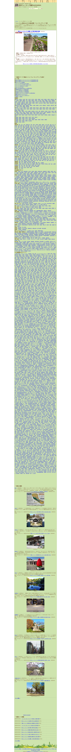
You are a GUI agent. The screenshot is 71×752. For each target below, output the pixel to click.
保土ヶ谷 (34, 156)
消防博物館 (19, 233)
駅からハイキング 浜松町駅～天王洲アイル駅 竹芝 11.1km (41, 638)
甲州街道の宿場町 (25, 453)
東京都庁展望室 (32, 182)
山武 (43, 430)
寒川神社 (49, 179)
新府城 (21, 209)
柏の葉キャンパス (43, 155)
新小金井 (16, 358)
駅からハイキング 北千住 (47, 385)
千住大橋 (22, 284)
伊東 (22, 161)
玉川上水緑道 (20, 269)
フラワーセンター (52, 456)
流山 (37, 283)
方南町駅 (37, 465)
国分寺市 (23, 101)
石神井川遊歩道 (19, 217)
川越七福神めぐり (33, 406)
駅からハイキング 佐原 (48, 307)
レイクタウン (47, 423)
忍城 (34, 208)
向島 (42, 309)
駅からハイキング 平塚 (39, 427)
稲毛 (46, 271)
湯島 (50, 137)
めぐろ (45, 367)
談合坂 (34, 243)
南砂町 (32, 129)
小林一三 (39, 237)
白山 (48, 327)
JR (27, 427)
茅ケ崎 (33, 372)
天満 (52, 348)
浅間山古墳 (34, 228)
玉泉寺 (45, 173)
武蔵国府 (34, 389)
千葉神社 (21, 176)
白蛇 (32, 367)
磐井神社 (49, 176)
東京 (19, 124)
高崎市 (20, 117)
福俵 (51, 154)
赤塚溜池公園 (45, 447)
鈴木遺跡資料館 (24, 233)
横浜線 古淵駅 (29, 321)
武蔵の (25, 372)
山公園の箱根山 (52, 377)
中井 (31, 473)
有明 (34, 315)
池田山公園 (31, 185)
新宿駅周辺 (25, 360)
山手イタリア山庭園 (51, 186)
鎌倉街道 (33, 292)
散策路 (37, 396)
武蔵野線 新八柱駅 (26, 467)
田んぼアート (18, 359)
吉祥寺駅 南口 (39, 429)
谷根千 (24, 430)
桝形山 (33, 205)
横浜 (31, 156)
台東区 (29, 100)
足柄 (36, 322)
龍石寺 (49, 322)
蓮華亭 (28, 242)
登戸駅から (37, 437)
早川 (45, 160)
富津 (41, 406)
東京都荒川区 (46, 323)
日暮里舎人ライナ (47, 465)
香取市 (17, 112)
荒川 (33, 334)
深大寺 (25, 257)
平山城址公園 (46, 142)
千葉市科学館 (52, 235)
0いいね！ (41, 490)
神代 (40, 298)
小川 (44, 341)
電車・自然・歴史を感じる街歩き (33, 263)
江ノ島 (55, 328)
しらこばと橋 (28, 465)
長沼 (42, 142)
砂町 (26, 379)
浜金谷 (42, 421)
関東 (55, 466)
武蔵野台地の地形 (31, 437)
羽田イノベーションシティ (31, 249)
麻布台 (32, 386)
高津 (26, 425)
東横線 (40, 308)
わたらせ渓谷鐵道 (36, 320)
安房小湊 (37, 155)
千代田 (16, 472)
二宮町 (17, 106)
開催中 (19, 285)
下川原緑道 (44, 366)
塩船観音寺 (45, 171)
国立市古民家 (31, 235)
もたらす (52, 330)
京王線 (50, 329)
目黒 (34, 127)
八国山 (34, 311)
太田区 (47, 285)
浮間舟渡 (26, 405)
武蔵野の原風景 (30, 327)
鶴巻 (24, 289)
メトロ (54, 386)
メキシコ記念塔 (52, 182)
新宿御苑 (26, 183)
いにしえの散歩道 (49, 427)
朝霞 (31, 258)
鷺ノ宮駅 (48, 404)
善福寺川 (31, 336)
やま (40, 310)
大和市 (32, 444)
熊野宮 (25, 176)
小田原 (40, 160)
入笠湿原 (19, 229)
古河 (27, 295)
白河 (21, 368)
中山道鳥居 (19, 453)
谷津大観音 (35, 173)
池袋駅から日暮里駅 (32, 440)
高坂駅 (25, 346)
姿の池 (20, 204)
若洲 (47, 416)
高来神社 (45, 179)
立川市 (27, 101)
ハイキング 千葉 (33, 307)
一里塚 (40, 221)
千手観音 (24, 173)
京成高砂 (45, 131)
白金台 (37, 265)
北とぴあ (25, 246)
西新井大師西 (41, 131)
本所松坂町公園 (37, 192)
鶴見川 (52, 384)
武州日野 (42, 149)
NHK (55, 254)
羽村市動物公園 (24, 412)
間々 (48, 361)
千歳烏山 (17, 142)
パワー (40, 430)
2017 (29, 360)
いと (22, 399)
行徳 (17, 297)
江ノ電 (18, 459)
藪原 (31, 167)
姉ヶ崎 (21, 154)
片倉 (21, 135)
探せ (19, 284)
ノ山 (45, 353)
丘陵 (34, 348)
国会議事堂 (17, 242)
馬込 (38, 266)
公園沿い (26, 468)
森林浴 (53, 270)
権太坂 (50, 218)
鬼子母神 (34, 329)
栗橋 (21, 147)
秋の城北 (25, 463)
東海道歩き (44, 310)
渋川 (22, 162)
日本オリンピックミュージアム (30, 472)
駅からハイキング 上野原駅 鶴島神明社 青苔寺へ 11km (40, 660)
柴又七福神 (26, 302)
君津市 (31, 112)
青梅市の (53, 411)
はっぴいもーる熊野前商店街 (33, 222)
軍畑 (52, 135)
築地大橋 (49, 291)
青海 (28, 450)
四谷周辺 (42, 384)
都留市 (49, 114)
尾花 (31, 436)
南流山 (41, 146)
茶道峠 (31, 447)
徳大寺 (29, 171)
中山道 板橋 (34, 370)
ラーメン (29, 346)
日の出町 (29, 104)
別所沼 (29, 342)
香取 (43, 332)
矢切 (29, 425)
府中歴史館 (45, 348)
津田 (48, 398)
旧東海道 (22, 218)
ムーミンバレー (32, 242)
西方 (54, 302)
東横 (40, 346)
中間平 (31, 277)
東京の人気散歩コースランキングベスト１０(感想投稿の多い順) (27, 81)
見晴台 (47, 354)
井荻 (18, 140)
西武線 (42, 329)
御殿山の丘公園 (35, 353)
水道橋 (52, 129)
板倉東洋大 (18, 449)
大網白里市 (49, 112)
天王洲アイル (37, 130)
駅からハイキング (31, 298)
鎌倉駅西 (30, 453)
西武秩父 (33, 149)
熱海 (19, 161)
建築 (22, 285)
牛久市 (26, 119)
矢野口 (45, 134)
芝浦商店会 (42, 223)
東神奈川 (34, 321)
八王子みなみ (53, 276)
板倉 (18, 411)
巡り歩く (32, 368)
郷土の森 (19, 263)
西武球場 (21, 257)
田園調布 (18, 266)
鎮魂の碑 (52, 260)
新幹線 (22, 296)
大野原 (20, 288)
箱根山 (22, 297)
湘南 (33, 326)
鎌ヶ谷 (32, 342)
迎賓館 (20, 242)
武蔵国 (46, 393)
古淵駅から (34, 374)
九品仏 (40, 140)
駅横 (48, 466)
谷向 (34, 134)
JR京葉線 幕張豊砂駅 (27, 410)
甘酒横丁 (24, 247)
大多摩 (46, 288)
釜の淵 (28, 278)
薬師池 (37, 295)
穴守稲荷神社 (40, 179)
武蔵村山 (44, 450)
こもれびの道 (19, 364)
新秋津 (54, 136)
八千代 (29, 379)
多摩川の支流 (48, 467)
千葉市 (20, 111)
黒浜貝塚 (37, 243)
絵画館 (35, 448)
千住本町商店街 (48, 405)
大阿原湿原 (24, 229)
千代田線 (49, 360)
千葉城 (25, 208)
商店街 (33, 284)
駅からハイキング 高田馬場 (34, 392)
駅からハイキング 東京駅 (38, 323)
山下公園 (19, 189)
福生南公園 (31, 199)
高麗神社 (48, 177)
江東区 (36, 100)
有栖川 (25, 304)
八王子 (53, 134)
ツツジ (18, 330)
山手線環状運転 (31, 427)
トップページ (17, 1)
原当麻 (32, 160)
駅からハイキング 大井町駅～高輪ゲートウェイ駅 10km (40, 575)
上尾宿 (23, 220)
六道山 (36, 284)
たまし (43, 330)
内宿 (49, 146)
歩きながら (17, 368)
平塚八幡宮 (41, 317)
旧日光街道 (21, 221)
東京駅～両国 (40, 398)
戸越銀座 (52, 222)
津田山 (31, 159)
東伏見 (34, 277)
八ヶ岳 (39, 351)
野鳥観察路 (50, 216)
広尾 (43, 289)
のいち (51, 468)
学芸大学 (37, 127)
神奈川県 (17, 105)
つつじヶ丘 (22, 142)
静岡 (48, 378)
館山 (18, 360)
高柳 (19, 461)
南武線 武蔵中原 (53, 378)
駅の (41, 460)
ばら (41, 332)
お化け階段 (54, 258)
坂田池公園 (44, 416)
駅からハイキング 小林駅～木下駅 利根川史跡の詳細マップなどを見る (35, 63)
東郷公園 (32, 270)
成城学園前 (33, 141)
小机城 (31, 208)
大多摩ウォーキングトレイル (46, 254)
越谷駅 (39, 469)
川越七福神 (22, 431)
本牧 (50, 284)
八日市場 (40, 153)
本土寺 (54, 317)
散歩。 (30, 329)
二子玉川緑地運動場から (49, 365)
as (17, 468)
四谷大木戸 (48, 249)
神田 (34, 124)
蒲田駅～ (40, 447)
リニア (28, 429)
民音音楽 (48, 437)
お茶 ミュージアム (30, 396)
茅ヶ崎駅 (34, 273)
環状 (36, 467)
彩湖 (24, 329)
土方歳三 (41, 352)
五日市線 (46, 329)
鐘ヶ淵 (16, 141)
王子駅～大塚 (25, 460)
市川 (28, 150)
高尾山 (52, 265)
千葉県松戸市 (51, 435)
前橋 (27, 162)
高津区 (43, 292)
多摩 (25, 260)
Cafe (34, 442)
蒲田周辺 (40, 380)
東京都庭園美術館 (40, 472)
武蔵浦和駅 (30, 359)
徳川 (42, 351)
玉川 (27, 447)
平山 (38, 403)
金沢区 (37, 315)
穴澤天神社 (35, 179)
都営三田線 (45, 320)
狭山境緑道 (25, 216)
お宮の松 (33, 246)
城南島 (54, 327)
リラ (22, 402)
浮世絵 (52, 423)
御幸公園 (37, 277)
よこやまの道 (18, 214)
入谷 (33, 291)
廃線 (28, 355)
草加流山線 (32, 373)
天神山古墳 (20, 397)
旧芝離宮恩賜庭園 (42, 196)
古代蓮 (21, 239)
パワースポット (25, 265)
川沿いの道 (34, 461)
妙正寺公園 (41, 199)
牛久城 (37, 208)
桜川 (23, 327)
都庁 (17, 265)
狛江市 (53, 101)
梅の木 (30, 450)
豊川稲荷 (39, 178)
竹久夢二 (41, 442)
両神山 (47, 345)
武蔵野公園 (21, 304)
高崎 (19, 162)
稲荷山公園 (33, 148)
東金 (47, 273)
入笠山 (30, 205)
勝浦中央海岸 (40, 230)
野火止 (44, 264)
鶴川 (28, 378)
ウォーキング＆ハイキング (42, 253)
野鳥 (35, 387)
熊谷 (39, 147)
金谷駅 (44, 467)
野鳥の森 (21, 289)
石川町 (47, 156)
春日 (42, 285)
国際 (23, 290)
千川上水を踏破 (18, 434)
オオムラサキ (37, 384)
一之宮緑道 (25, 217)
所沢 (17, 148)
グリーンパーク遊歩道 (29, 211)
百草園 (36, 142)
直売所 (38, 450)
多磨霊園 (19, 271)
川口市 (28, 107)
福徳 (37, 423)
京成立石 (49, 131)
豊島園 (34, 436)
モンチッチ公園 (43, 197)
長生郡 (31, 113)
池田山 (47, 434)
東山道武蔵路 (44, 361)
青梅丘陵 (39, 322)
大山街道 (37, 221)
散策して (27, 462)
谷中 (44, 285)
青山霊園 (31, 195)
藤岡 (24, 348)
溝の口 (24, 269)
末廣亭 (24, 455)
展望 (19, 406)
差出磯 (53, 224)
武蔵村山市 (54, 422)
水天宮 (55, 265)
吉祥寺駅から (21, 347)
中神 (23, 135)
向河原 (31, 134)
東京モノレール (24, 276)
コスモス (30, 265)
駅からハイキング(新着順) (20, 82)
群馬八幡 (33, 162)
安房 (45, 304)
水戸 (21, 273)
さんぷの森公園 (40, 195)
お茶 (21, 326)
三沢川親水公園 (50, 199)
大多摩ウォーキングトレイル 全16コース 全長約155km (25, 93)
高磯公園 (38, 198)
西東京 (29, 272)
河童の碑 (30, 243)
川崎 (20, 156)
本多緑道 (29, 215)
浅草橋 (26, 128)
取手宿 (33, 221)
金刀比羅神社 (44, 178)
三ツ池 (46, 292)
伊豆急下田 (30, 161)
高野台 (48, 279)
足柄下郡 (52, 105)
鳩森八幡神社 (30, 178)
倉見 (22, 160)
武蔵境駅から (33, 459)
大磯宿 (47, 218)
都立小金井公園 (22, 340)
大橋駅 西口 (38, 468)
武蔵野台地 (37, 326)
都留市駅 (26, 415)
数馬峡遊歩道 (40, 303)
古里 (15, 136)
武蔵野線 (25, 315)
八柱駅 (28, 406)
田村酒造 (37, 248)
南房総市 (37, 112)
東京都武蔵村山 (31, 365)
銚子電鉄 (50, 347)
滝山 (28, 282)
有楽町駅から (30, 443)
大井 (44, 296)
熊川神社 (49, 178)
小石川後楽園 (32, 259)
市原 (48, 469)
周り (42, 333)
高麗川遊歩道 (27, 214)
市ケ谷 (26, 469)
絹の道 (16, 460)
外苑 (46, 296)
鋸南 (54, 272)
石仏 (55, 459)
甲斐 (47, 304)
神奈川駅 (16, 435)
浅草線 (38, 446)
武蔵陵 (18, 346)
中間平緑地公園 (41, 201)
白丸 (18, 136)
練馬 (41, 257)
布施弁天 (52, 316)
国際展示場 (29, 137)
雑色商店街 (24, 223)
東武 (29, 285)
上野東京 (38, 328)
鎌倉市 (37, 105)
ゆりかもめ (49, 472)
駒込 (23, 125)
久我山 (37, 292)
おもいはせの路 (20, 315)
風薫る (42, 422)
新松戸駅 (53, 315)
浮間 (54, 259)
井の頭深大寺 (51, 418)
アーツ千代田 (23, 241)
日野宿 (44, 220)
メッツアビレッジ (39, 242)
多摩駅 (16, 302)
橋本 (34, 159)
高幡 (22, 314)
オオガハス (36, 402)
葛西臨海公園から (45, 387)
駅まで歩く (36, 303)
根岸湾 (53, 321)
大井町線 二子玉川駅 (27, 446)
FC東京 (54, 253)
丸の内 (53, 296)
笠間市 (33, 119)
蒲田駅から (17, 436)
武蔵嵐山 (31, 429)
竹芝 (45, 290)
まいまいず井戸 (47, 248)
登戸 (53, 160)
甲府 (19, 165)
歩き (21, 334)
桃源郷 (16, 361)
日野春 (33, 165)
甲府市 (20, 114)
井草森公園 (36, 199)
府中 (48, 141)
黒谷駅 (24, 368)
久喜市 (50, 107)
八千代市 (29, 385)
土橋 (48, 460)
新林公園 (27, 473)
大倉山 (16, 269)
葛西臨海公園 (44, 129)
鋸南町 (44, 113)
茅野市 (26, 120)
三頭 (25, 353)
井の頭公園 (19, 184)
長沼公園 (23, 317)
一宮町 (34, 113)
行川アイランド (32, 155)
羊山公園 (29, 198)
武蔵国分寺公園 (48, 301)
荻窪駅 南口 (26, 389)
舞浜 (37, 360)
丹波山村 (53, 114)
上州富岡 (42, 162)
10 (33, 399)
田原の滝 (30, 203)
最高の (38, 257)
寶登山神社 (30, 179)
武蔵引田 (34, 136)
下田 (41, 272)
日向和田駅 (23, 444)
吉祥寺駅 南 (19, 450)
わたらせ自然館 (39, 389)
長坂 (35, 165)
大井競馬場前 (46, 130)
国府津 (30, 295)
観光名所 (21, 277)
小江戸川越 (34, 410)
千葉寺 (28, 173)
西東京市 (30, 389)
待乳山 (23, 361)
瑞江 (35, 140)
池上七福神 (42, 263)
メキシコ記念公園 (18, 191)
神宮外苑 (35, 195)
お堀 (35, 289)
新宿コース (33, 393)
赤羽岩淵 (50, 125)
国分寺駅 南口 (43, 437)
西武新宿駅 (21, 404)
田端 (26, 125)
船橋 (31, 150)
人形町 (36, 365)
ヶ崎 (28, 392)
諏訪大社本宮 (18, 253)
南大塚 (29, 398)
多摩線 (45, 340)
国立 (18, 134)
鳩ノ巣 (31, 273)
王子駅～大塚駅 (18, 341)
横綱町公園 (32, 192)
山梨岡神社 (53, 177)
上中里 (38, 125)
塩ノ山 (37, 205)
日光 (49, 259)
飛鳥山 (36, 269)
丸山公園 (49, 270)
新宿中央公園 (21, 192)
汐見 (22, 137)
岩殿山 (40, 205)
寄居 (54, 148)
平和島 (41, 130)
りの (25, 399)
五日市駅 (53, 379)
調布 (29, 142)
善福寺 (28, 336)
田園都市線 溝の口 (43, 386)
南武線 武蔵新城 (53, 374)
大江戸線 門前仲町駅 (46, 443)
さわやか (34, 349)
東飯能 (37, 148)
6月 (36, 301)
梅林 (47, 314)
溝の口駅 (16, 321)
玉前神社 (20, 179)
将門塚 (55, 372)
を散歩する (33, 371)
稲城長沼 (41, 134)
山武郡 (21, 113)
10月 (39, 390)
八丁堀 (35, 129)
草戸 (25, 450)
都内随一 (54, 403)
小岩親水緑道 (29, 216)
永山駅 (26, 403)
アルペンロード (44, 216)
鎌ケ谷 (24, 441)
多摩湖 (38, 143)
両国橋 (21, 322)
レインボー (32, 283)
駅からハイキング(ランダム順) (19, 87)
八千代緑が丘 (33, 423)
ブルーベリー (24, 341)
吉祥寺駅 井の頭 (27, 408)
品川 (22, 124)
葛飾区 (46, 100)
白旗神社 (27, 180)
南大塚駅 (19, 399)
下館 (31, 166)
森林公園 (26, 329)
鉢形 (15, 390)
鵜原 (27, 155)
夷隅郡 (25, 113)
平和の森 (38, 435)
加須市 (42, 440)
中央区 (24, 99)
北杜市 (42, 114)
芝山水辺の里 (49, 203)
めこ (17, 443)
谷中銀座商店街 (44, 258)
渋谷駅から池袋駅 (36, 405)
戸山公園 (32, 257)
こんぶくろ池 (43, 203)
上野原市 (45, 114)
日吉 (27, 266)
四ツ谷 (17, 130)
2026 (48, 442)
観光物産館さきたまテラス (22, 396)
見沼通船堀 (53, 243)
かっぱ (28, 449)
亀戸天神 (40, 315)
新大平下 (19, 374)
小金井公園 (24, 184)
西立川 (28, 399)
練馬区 (24, 100)
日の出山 (22, 205)
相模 (42, 448)
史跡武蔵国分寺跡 (31, 316)
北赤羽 (47, 125)
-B (19, 456)
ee (42, 453)
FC (52, 254)
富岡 (43, 276)
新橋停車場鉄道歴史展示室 (22, 392)
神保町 (34, 258)
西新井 (22, 279)
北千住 (34, 131)
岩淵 (35, 373)
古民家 (31, 355)
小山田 (18, 444)
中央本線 (23, 270)
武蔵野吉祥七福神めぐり (30, 417)
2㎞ (45, 417)
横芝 (37, 153)
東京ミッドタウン (44, 246)
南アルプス (23, 358)
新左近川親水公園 (20, 197)
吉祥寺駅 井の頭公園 (32, 404)
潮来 (34, 166)
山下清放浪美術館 (31, 233)
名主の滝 (39, 418)
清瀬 (35, 143)
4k (40, 449)
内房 (19, 468)
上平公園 (16, 198)
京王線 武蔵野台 (45, 429)
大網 (49, 154)
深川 (50, 263)
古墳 (36, 446)
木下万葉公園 (29, 201)
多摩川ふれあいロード (22, 386)
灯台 (49, 288)
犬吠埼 (47, 224)
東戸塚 (38, 156)
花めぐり (26, 397)
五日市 (54, 273)
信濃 (36, 393)
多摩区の (50, 416)
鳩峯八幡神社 (22, 379)
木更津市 (27, 112)
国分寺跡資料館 (32, 384)
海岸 (46, 316)
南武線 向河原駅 (18, 353)
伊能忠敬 (28, 237)
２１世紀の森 (49, 317)
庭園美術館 (51, 446)
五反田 (41, 127)
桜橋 (46, 264)
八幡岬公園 (53, 190)
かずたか (16, 593)
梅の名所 (48, 448)
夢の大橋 (29, 248)
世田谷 (55, 263)
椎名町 (47, 397)
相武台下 (28, 160)
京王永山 (32, 142)
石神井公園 (46, 352)
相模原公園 (23, 462)
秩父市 (26, 443)
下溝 (35, 160)
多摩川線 (30, 308)
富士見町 (30, 120)
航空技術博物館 (41, 234)
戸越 (46, 332)
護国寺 (49, 171)
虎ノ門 (37, 278)
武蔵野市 (53, 100)
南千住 (31, 131)
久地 (50, 361)
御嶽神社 (29, 176)
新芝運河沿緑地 (30, 217)
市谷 (55, 434)
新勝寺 (32, 172)
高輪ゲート (47, 278)
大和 (30, 304)
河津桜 (49, 303)
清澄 (34, 301)
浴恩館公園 (29, 184)
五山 (16, 342)
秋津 (44, 266)
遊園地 (39, 421)
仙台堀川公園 (40, 340)
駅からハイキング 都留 (22, 383)
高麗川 (40, 148)
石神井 (25, 285)
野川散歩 (47, 341)
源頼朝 (21, 405)
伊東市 (23, 118)
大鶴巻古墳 (30, 228)
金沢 (30, 467)
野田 (35, 279)
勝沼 (20, 264)
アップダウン (22, 465)
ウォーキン (51, 328)
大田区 (36, 99)
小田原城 (21, 208)
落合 (23, 303)
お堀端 (40, 302)
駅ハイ (39, 301)
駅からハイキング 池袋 (35, 345)
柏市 (39, 111)
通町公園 (19, 186)
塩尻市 (23, 120)
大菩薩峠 (36, 354)
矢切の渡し (21, 249)
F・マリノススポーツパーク (22, 196)
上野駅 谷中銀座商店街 (20, 332)
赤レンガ (26, 292)
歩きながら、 (49, 453)
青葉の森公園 (24, 186)
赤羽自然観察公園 (38, 397)
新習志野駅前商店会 (20, 393)
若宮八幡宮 (21, 423)
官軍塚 (29, 246)
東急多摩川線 (35, 308)
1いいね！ (41, 509)
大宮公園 (47, 269)
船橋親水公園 (27, 390)
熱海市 (20, 118)
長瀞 (21, 149)
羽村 (31, 135)
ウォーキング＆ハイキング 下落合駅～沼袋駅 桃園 (30, 718)
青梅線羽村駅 (35, 466)
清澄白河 (16, 129)
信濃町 (21, 130)
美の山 (43, 205)
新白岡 (54, 146)
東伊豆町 (33, 118)
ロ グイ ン (53, 1)
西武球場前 (28, 148)
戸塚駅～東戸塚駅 (41, 393)
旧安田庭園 (27, 192)
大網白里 (36, 422)
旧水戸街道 (26, 221)
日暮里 (24, 127)
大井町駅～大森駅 (43, 404)
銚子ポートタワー (46, 182)
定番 (38, 386)
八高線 (32, 297)
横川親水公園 (38, 416)
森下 (51, 128)
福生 (35, 135)
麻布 (26, 258)
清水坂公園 (33, 190)
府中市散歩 (33, 408)
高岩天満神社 (22, 390)
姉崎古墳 (19, 228)
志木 (27, 260)
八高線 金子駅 (44, 469)
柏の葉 (22, 415)
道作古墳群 (44, 228)
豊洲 (40, 129)
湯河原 (50, 160)
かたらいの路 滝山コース (38, 342)
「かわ (35, 418)
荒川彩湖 (43, 308)
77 (15, 405)
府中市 (40, 101)
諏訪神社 (37, 176)
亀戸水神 (37, 128)
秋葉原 (40, 124)
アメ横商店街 (21, 222)
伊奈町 (25, 264)
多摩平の (49, 462)
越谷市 (44, 107)
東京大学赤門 (17, 259)
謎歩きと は (23, 1)
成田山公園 (27, 195)
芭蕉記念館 (49, 271)
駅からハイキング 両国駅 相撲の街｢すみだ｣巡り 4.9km (40, 596)
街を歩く (24, 339)
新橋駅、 (42, 462)
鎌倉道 (37, 358)
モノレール (44, 418)
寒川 (19, 160)
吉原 (29, 289)
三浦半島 (54, 277)
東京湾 (31, 320)
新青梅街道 (37, 348)
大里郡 (22, 110)
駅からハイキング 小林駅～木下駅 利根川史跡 (29, 31)
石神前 (46, 135)
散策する (16, 327)
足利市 (47, 411)
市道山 (25, 354)
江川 (52, 465)
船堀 (33, 361)
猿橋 (50, 224)
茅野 (22, 167)
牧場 (32, 266)
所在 (53, 449)
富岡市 (26, 117)
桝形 (23, 353)
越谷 (38, 269)
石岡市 (30, 119)
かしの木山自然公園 (24, 202)
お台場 (49, 283)
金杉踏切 (50, 387)
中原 (30, 266)
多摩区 (40, 334)
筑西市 (36, 119)
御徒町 (43, 124)
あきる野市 (22, 258)
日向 (32, 153)
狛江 (38, 259)
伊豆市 (26, 118)
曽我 (50, 469)
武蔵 (26, 282)
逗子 (41, 159)
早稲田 (41, 289)
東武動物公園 (45, 184)
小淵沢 (38, 165)
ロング (32, 415)
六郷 (39, 422)
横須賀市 (44, 105)
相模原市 (27, 105)
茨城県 (17, 119)
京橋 (20, 402)
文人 (40, 258)
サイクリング (37, 411)
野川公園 (32, 264)
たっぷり (25, 404)
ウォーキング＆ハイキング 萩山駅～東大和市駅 (30, 725)
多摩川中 (52, 396)
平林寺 (43, 172)
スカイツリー (21, 182)
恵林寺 (52, 171)
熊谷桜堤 (21, 448)
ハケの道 (34, 473)
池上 (51, 140)
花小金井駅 (44, 322)
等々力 (38, 273)
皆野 (33, 422)
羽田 (52, 263)
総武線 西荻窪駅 (38, 391)
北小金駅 (49, 292)
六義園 (23, 195)
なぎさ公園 (33, 197)
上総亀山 (31, 154)
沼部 (46, 140)
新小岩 (44, 128)
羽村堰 (19, 311)
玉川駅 (53, 329)
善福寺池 (27, 204)
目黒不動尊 (29, 422)
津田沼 (37, 150)
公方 (53, 346)
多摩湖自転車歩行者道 (29, 303)
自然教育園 (20, 424)
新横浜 (21, 330)
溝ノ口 (23, 159)
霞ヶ (33, 391)
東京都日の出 (36, 367)
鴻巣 (31, 147)
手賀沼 (39, 203)
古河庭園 (19, 272)
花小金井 (50, 285)
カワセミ (32, 347)
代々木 (16, 127)
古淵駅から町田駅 (33, 424)
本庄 (41, 147)
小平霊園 (35, 425)
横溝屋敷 (32, 241)
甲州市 (29, 114)
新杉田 (53, 156)
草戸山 (26, 290)
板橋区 (21, 100)
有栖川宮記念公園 (41, 365)
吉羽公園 (41, 184)
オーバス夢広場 (20, 185)
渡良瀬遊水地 (23, 406)
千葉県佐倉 (19, 317)
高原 (54, 371)
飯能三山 (35, 386)
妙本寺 (45, 317)
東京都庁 (48, 290)
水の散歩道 (32, 462)
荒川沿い (25, 352)
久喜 (18, 147)
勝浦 (25, 155)
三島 (20, 380)
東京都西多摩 (27, 444)
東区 (54, 307)
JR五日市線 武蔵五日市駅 (48, 373)
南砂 (19, 297)
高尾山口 (17, 135)
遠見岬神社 (27, 177)
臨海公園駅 (31, 442)
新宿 (54, 125)
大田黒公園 (18, 279)
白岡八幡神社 (53, 179)
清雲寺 (17, 173)
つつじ (37, 327)
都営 (26, 466)
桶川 (29, 147)
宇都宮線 (50, 273)
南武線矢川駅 (51, 434)
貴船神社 (44, 177)
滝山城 (28, 283)
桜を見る (38, 291)
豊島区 (45, 99)
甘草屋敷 (36, 235)
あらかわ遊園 (37, 246)
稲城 (26, 272)
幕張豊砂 (17, 309)
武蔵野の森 (36, 302)
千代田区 (20, 99)
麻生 (18, 422)
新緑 (31, 469)
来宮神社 (40, 177)
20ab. (28, 383)
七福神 (18, 273)
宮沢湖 (23, 203)
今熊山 (16, 347)
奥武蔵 (45, 342)
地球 (18, 340)
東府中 (51, 141)
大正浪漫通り (21, 246)
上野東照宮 (49, 380)
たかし (16, 508)
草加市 (53, 360)
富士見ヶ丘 (42, 392)
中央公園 (18, 410)
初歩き (47, 377)
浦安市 (23, 111)
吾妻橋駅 (36, 347)
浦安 (30, 260)
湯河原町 (27, 106)
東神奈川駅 (28, 430)
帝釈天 (23, 272)
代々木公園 (17, 292)
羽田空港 (38, 285)
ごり (40, 353)
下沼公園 (48, 349)
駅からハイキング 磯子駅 (44, 383)
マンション (25, 364)
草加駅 (25, 330)
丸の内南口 (38, 311)
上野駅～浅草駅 (52, 461)
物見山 (48, 355)
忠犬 (18, 291)
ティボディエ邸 (17, 235)
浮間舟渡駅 (39, 448)
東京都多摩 (24, 434)
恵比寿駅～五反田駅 (18, 403)
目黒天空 (35, 390)
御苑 (46, 392)
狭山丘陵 (16, 249)
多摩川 (43, 140)
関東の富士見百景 (40, 373)
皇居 (19, 241)
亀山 (46, 270)
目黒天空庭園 (25, 185)
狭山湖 (44, 269)
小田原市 (48, 105)
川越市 (31, 107)
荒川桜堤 (18, 462)
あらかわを (29, 279)
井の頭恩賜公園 (47, 333)
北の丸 (50, 309)
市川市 (26, 111)
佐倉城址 (49, 410)
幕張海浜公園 (19, 409)
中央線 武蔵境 (23, 461)
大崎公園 (46, 189)
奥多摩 (21, 136)
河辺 (38, 135)
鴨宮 (23, 326)
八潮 (27, 140)
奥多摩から (49, 392)
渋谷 (21, 127)
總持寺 (36, 171)
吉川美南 (37, 146)
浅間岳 (39, 329)
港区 (26, 99)
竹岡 (38, 154)
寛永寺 (45, 273)
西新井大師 (40, 171)
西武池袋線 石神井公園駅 (32, 403)
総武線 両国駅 (46, 440)
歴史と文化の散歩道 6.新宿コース (21, 387)
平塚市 (34, 105)
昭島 (26, 135)
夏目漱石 (47, 237)
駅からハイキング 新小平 (43, 371)
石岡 (27, 166)
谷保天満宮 (19, 283)
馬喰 (39, 399)
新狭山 (27, 441)
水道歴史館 (31, 234)
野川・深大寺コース (35, 335)
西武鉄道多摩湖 (52, 383)
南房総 (44, 406)
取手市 (20, 119)
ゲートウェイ (28, 328)
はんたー (16, 529)
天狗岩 (41, 224)
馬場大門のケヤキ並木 (32, 224)
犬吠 (50, 153)
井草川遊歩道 (39, 217)
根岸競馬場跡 (18, 243)
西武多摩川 (41, 364)
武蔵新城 (19, 159)
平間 (50, 384)
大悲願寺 (26, 254)
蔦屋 (17, 421)
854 (21, 429)
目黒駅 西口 (50, 415)
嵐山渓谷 (34, 454)
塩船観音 (20, 327)
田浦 (19, 295)
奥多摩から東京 (38, 361)
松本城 (28, 208)
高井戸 (25, 335)
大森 (31, 130)
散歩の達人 (31, 302)
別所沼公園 (30, 196)
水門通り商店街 (29, 223)
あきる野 (39, 412)
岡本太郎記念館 (47, 234)
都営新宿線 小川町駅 (46, 374)
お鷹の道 (40, 211)
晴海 (49, 447)
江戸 (35, 339)
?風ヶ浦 (44, 224)
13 (49, 304)
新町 (23, 397)
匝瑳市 (45, 112)
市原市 (24, 112)
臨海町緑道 (33, 215)
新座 (25, 146)
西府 (34, 278)
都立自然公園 (52, 355)
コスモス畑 (42, 239)
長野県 (17, 120)
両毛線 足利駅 (39, 454)
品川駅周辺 (30, 466)
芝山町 (37, 113)
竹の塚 (40, 283)
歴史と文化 (43, 446)
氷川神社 (16, 179)
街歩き (33, 304)
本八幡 (23, 150)
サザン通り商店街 (52, 352)
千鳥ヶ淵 (19, 224)
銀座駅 (17, 405)
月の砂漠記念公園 (25, 191)
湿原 (47, 339)
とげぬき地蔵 (25, 421)
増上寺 (40, 172)
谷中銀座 (26, 222)
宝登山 (46, 205)
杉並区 (17, 100)
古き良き (24, 373)
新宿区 (39, 99)
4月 (16, 444)
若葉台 (51, 142)
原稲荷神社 (37, 383)
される (40, 441)
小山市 (34, 447)
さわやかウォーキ (45, 302)
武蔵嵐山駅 (21, 418)
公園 (52, 417)
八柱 (27, 269)
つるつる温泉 (53, 248)
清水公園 (36, 377)
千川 (46, 266)
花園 (43, 278)
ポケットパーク (34, 421)
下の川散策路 (36, 211)
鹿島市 (42, 119)
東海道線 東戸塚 (20, 389)
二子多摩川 (30, 351)
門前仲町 (22, 129)
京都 (43, 335)
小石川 (41, 273)
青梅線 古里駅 (30, 380)
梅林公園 (44, 389)
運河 (22, 263)
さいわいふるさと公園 (33, 189)
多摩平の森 (53, 349)
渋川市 (30, 117)
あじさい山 (26, 205)
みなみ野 (41, 282)
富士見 (25, 167)
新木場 (25, 137)
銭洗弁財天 (21, 178)
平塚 (50, 159)
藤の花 (26, 332)
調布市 (44, 101)
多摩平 (19, 345)
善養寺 (31, 173)
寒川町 (21, 106)
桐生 (30, 162)
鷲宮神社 (17, 176)
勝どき (32, 425)
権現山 (34, 355)
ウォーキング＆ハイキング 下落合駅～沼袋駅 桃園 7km (40, 680)
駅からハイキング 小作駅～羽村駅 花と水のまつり (30, 734)
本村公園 (20, 199)
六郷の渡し (49, 210)
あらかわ (34, 469)
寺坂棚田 (46, 239)
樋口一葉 (32, 237)
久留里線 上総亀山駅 (44, 390)
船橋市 (29, 111)
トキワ (25, 263)
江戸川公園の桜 (39, 436)
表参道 (49, 214)
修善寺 (33, 161)
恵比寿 (31, 127)
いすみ (47, 284)
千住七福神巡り (39, 434)
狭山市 (37, 107)
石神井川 (42, 260)
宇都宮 (37, 260)
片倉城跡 (50, 391)
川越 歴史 (32, 428)
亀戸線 (53, 320)
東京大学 (21, 335)
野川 (35, 264)
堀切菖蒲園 (54, 131)
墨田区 (33, 100)
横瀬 (36, 149)
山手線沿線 (34, 463)
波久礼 (16, 149)
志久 (46, 146)
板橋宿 (20, 220)
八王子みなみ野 (46, 136)
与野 (22, 333)
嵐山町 (43, 434)
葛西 (53, 292)
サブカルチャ (39, 463)
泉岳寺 (17, 172)
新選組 (31, 276)
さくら (40, 347)
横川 (39, 162)
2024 (53, 278)
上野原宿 (48, 220)
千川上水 (50, 354)
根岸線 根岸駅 (21, 443)
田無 (49, 266)
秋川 (27, 136)
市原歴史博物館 (46, 235)
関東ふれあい (23, 278)
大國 (26, 270)
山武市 (21, 112)
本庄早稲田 (45, 147)
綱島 (44, 309)
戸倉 (49, 339)
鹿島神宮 (37, 166)
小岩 (41, 128)
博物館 (46, 321)
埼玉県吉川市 (40, 341)
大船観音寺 (36, 172)
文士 (15, 273)
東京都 (17, 99)
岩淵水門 (31, 278)
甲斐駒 (33, 358)
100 (50, 422)
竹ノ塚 (43, 425)
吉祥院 (25, 172)
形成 (17, 441)
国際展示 (30, 290)
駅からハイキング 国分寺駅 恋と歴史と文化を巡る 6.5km (41, 511)
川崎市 (24, 105)
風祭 (43, 160)
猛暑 (36, 368)
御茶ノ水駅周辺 (24, 359)
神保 (55, 314)
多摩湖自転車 (48, 315)
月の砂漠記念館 (20, 234)
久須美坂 (19, 270)
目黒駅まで (52, 436)
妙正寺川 (45, 442)
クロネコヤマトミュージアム (35, 236)
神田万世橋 (24, 271)
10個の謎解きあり (19, 32)
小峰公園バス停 (36, 460)
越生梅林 (34, 450)
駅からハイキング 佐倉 (45, 468)
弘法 (28, 424)
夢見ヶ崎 (21, 459)
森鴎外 (35, 330)
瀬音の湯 (16, 254)
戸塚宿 (41, 218)
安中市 (33, 117)
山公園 (52, 351)
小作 (33, 135)
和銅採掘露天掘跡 (39, 210)
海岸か (27, 409)
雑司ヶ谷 (44, 327)
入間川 (17, 289)
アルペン (37, 430)
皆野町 (19, 110)
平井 (27, 289)
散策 (45, 297)
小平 (19, 143)
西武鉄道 (28, 297)
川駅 (30, 358)
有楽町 (44, 127)
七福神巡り (17, 96)
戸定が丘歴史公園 (36, 449)
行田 (39, 314)
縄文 (50, 399)
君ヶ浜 (33, 230)
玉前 (52, 430)
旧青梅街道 (42, 396)
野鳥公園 (20, 265)
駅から (46, 335)
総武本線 (38, 440)
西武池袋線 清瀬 (23, 456)
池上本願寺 (37, 296)
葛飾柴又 (43, 283)
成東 (35, 153)
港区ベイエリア (20, 302)
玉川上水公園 (39, 410)
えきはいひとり (17, 678)
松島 (34, 359)
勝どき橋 (45, 291)
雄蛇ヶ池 (45, 204)
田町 (52, 127)
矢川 (26, 134)
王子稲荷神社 (17, 177)
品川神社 (45, 176)
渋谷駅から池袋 (29, 454)
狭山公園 (45, 199)
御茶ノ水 (49, 129)
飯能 (46, 148)
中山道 (16, 270)
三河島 (28, 423)
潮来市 (39, 119)
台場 (26, 248)
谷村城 (31, 209)
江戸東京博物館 (22, 466)
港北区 (48, 326)
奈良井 (28, 167)
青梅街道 (41, 143)
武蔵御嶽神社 (20, 342)
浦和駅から (44, 349)
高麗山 (49, 205)
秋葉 (44, 427)
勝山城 (28, 209)
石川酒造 (28, 241)
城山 (19, 316)
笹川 (30, 153)
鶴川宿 (52, 220)
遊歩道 (52, 297)
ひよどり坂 (50, 246)
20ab (45, 424)
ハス (28, 341)
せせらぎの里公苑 (34, 398)
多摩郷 (22, 468)
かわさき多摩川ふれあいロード (29, 322)
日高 (37, 336)
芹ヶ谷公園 (49, 190)
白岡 (51, 146)
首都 (42, 298)
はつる (16, 348)
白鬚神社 (46, 347)
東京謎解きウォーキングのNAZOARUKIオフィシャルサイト (35, 751)
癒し (34, 310)
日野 (47, 134)
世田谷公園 (46, 399)
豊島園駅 (51, 442)
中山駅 (20, 467)
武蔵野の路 (40, 284)
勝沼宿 (17, 221)
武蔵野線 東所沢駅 (31, 468)
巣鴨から (16, 467)
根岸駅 (18, 322)
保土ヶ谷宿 (37, 218)
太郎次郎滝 (35, 203)
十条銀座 (45, 398)
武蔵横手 (51, 148)
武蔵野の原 (41, 465)
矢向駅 (51, 460)
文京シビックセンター (25, 259)
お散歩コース (30, 311)
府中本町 (37, 134)
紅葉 (39, 260)
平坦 (50, 346)
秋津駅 (23, 288)
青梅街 (36, 428)
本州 (22, 437)
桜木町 (44, 156)
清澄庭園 (35, 332)
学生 (47, 418)
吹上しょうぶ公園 (37, 185)
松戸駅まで (35, 351)
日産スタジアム (52, 241)
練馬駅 (49, 417)
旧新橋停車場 (20, 210)
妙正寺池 (23, 204)
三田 (18, 277)
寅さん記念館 (51, 233)
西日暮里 (27, 127)
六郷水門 (45, 210)
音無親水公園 (41, 191)
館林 (53, 424)
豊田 (50, 134)
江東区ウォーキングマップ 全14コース (22, 95)
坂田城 (53, 208)
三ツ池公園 (51, 184)
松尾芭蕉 (29, 253)
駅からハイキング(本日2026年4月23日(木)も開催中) (22, 83)
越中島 (53, 283)
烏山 (26, 298)
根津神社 (49, 258)
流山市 (49, 111)
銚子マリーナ (52, 242)
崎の (22, 410)
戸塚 (41, 156)
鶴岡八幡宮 (17, 178)
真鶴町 (24, 106)
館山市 (25, 411)
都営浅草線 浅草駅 (28, 326)
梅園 (50, 314)
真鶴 (47, 160)
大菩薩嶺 (28, 353)
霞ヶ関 (37, 456)
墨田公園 (50, 192)
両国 (29, 128)
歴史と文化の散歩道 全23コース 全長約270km (24, 88)
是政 (42, 141)
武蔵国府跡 (31, 210)
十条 (31, 125)
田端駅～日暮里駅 (24, 351)
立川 (20, 134)
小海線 (25, 371)
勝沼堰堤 (37, 352)
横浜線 (44, 284)
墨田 (31, 449)
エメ (16, 311)
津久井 (27, 317)
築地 (25, 297)
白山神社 (18, 276)
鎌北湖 (38, 264)
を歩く (19, 398)
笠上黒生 (46, 153)
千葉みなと (47, 150)
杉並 (30, 371)
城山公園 (37, 197)
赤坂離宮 (24, 242)
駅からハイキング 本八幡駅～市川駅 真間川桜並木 (30, 738)
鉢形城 (25, 209)
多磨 (39, 141)
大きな (31, 348)
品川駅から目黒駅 (53, 341)
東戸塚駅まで (21, 371)
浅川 (19, 447)
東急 (16, 315)
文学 (49, 257)
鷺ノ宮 (20, 361)
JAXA (28, 330)
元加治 (43, 148)
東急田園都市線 (49, 449)
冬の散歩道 (49, 297)
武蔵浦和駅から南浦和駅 (31, 456)
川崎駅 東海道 (34, 412)
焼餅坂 (53, 218)
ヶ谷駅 (27, 340)
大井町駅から (31, 435)
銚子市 (41, 112)
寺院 (26, 316)
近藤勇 (36, 237)
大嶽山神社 (54, 176)
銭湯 (46, 466)
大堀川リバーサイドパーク (33, 191)
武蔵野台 (45, 141)
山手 (35, 257)
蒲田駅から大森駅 (18, 314)
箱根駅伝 (18, 428)
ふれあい (38, 379)
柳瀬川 (54, 460)
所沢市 (34, 107)
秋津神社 (16, 461)
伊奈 (17, 295)
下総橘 (27, 153)
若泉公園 (53, 197)
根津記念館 (41, 235)
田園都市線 (26, 308)
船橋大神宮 (36, 177)
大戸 (23, 449)
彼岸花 (28, 387)
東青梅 (41, 135)
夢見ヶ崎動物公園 (41, 189)
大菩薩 (44, 354)
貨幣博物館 (53, 234)
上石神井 (44, 277)
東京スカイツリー (31, 288)
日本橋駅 (16, 423)
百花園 (44, 460)
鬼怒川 (43, 347)
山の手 (52, 399)
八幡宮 (20, 437)
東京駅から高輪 (28, 455)
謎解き (54, 290)
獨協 (25, 423)
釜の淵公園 (43, 185)
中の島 (41, 450)
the (29, 347)
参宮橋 (55, 310)
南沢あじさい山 (42, 345)
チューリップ (25, 323)
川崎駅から (26, 435)
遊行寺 (42, 173)
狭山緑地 (38, 462)
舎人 (45, 448)
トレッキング (33, 328)
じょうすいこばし (45, 441)
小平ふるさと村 (46, 242)
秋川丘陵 (23, 298)
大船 (36, 159)
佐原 (24, 153)
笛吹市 (23, 114)
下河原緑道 (45, 211)
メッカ (21, 422)
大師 (16, 328)
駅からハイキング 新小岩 (50, 406)
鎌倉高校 (37, 272)
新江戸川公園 (17, 352)
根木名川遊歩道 (41, 214)
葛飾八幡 (50, 421)
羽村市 (25, 402)
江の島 (22, 260)
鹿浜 (53, 412)
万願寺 (52, 322)
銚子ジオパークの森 (31, 186)
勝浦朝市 (48, 222)
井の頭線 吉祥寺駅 (43, 403)
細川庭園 (46, 191)
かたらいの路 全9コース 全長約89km (22, 90)
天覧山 (37, 371)
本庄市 (51, 398)
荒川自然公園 (20, 323)
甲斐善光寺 (40, 270)
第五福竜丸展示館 (46, 351)
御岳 (51, 326)
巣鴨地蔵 (48, 379)
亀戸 (35, 128)
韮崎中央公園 (35, 201)
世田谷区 (52, 99)
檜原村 (22, 104)
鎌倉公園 (23, 374)
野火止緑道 (25, 215)
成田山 (29, 172)
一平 (55, 346)
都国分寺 (26, 416)
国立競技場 (37, 241)
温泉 (49, 260)
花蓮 (29, 434)
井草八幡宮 (17, 180)
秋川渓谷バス (29, 364)
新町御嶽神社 (42, 405)
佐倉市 (52, 111)
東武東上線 (38, 254)
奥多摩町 (18, 104)
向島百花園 (18, 282)
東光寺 (16, 411)
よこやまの (39, 330)
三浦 (51, 277)
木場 (26, 129)
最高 (32, 315)
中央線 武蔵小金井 (18, 378)
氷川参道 (41, 326)
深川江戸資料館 (21, 472)
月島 (38, 129)
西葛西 (32, 140)
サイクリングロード (31, 411)
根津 (36, 259)
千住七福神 (45, 415)
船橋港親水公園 (51, 191)
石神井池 (50, 371)
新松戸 (45, 279)
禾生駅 (36, 270)
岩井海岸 (21, 349)
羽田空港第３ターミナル (20, 131)
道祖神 (22, 266)
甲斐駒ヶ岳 (18, 354)
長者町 (20, 155)
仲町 (19, 425)
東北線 (24, 409)
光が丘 (28, 264)
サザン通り (33, 430)
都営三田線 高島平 (22, 454)
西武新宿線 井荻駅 (38, 366)
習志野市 (33, 111)
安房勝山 (43, 154)
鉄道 (16, 424)
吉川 (34, 146)
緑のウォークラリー (21, 417)
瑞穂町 (25, 104)
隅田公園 (50, 321)
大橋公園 (51, 183)
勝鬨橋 (41, 291)
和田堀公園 (39, 349)
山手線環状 (53, 443)
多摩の (25, 380)
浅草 (37, 141)
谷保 (28, 134)
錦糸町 (32, 128)
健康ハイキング (36, 282)
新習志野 (40, 150)
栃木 (35, 253)
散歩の (21, 373)
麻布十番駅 (52, 455)
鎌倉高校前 (45, 159)
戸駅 (40, 360)
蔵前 (30, 292)
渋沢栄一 (21, 96)
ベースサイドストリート (44, 215)
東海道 (24, 334)
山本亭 (20, 236)
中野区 (37, 404)
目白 (53, 124)
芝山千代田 (21, 153)
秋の (33, 387)
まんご (16, 635)
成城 (19, 358)
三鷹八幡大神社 (31, 416)
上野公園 (22, 183)
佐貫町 (53, 153)
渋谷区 (42, 99)
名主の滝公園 (38, 190)
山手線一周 (41, 402)
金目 (53, 159)
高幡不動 (39, 142)
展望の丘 (16, 406)
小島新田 (23, 156)
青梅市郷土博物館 (41, 409)
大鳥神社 (51, 269)
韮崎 (27, 165)
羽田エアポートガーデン (41, 249)
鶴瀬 (47, 389)
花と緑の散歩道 (19, 215)
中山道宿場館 (43, 408)
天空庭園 (50, 302)
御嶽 (55, 135)
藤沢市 (31, 105)
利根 (30, 330)
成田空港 (16, 153)
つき (16, 339)
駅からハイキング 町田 (44, 456)
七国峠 (53, 291)
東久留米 (32, 143)
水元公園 (29, 190)
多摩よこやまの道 (32, 317)
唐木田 (54, 142)
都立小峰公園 (21, 408)
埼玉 (29, 270)
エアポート (41, 455)
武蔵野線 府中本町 (38, 453)
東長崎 (45, 472)
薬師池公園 (44, 190)
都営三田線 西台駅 (19, 446)
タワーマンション (22, 310)
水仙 (18, 240)
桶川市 (23, 378)
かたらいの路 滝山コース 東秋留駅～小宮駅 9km (39, 491)
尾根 (50, 264)
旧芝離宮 (26, 284)
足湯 (49, 316)
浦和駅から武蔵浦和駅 (50, 431)
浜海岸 (36, 230)
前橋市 (23, 117)
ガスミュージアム (24, 253)
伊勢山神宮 (41, 176)
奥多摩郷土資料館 (45, 358)
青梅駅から (40, 467)
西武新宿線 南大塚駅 (44, 435)
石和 (46, 283)
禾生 (30, 284)
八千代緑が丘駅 (37, 378)
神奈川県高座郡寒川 (19, 320)
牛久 (24, 166)
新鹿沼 (21, 473)
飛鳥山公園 (30, 183)
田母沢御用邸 (19, 430)
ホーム (17, 21)
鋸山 (30, 269)
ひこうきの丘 (29, 247)
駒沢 (15, 322)
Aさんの (38, 406)
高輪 (51, 290)
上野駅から (29, 367)
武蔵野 (36, 290)
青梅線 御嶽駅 (46, 359)
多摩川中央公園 (25, 199)
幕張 (46, 259)
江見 (26, 288)
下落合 (19, 351)
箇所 (18, 448)
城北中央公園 (23, 447)
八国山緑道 (20, 216)
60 (51, 467)
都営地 (46, 462)
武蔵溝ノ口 (27, 159)
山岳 (42, 353)
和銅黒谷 (26, 149)
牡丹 (53, 453)
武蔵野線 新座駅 (53, 340)
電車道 (46, 214)
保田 (40, 154)
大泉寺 (21, 352)
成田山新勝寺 (31, 409)
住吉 (19, 129)
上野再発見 (30, 463)
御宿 (23, 155)
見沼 (17, 284)
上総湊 (35, 154)
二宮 (17, 160)
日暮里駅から (49, 408)
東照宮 (51, 259)
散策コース (25, 333)
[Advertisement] (35, 15)
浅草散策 (32, 397)
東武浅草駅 (20, 339)
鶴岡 (15, 384)
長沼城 (18, 209)
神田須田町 (51, 372)
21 (20, 291)
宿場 (54, 430)
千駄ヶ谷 (24, 130)
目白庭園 (22, 316)
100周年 (43, 423)
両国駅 (34, 364)
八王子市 (37, 101)
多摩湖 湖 (39, 425)
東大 (27, 339)
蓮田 (44, 146)
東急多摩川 (26, 309)
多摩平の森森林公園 (35, 184)
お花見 (45, 453)
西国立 (23, 134)
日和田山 (16, 264)
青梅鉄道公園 (48, 185)
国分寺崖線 (41, 297)
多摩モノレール (40, 415)
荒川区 (43, 100)
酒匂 (15, 453)
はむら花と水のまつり (39, 359)
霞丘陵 (40, 333)
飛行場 (42, 399)
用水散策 (46, 463)
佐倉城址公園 (44, 410)
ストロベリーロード (34, 214)
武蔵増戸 (30, 136)
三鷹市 (16, 101)
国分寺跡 (45, 303)
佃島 (41, 320)
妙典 (26, 150)
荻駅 (33, 366)
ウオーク (48, 334)
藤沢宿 (44, 218)
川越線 (29, 315)
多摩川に (50, 358)
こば (40, 423)
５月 (41, 327)
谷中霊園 (48, 424)
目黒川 (32, 285)
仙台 (18, 348)
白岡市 (47, 107)
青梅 (43, 135)
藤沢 (48, 159)
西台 (37, 140)
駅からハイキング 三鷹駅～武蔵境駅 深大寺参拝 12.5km (40, 617)
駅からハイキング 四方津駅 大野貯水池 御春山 (30, 727)
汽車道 (23, 214)
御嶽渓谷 (53, 410)
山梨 (33, 253)
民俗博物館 (37, 334)
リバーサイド (28, 368)
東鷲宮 (16, 147)
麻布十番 (41, 265)
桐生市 (36, 117)
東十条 (41, 125)
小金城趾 (47, 455)
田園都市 (16, 408)
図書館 (27, 442)
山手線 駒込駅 (48, 330)
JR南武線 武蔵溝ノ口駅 (22, 367)
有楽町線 (29, 333)
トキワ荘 (46, 263)
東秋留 (24, 136)
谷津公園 (21, 309)
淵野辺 (25, 160)
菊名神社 (17, 473)
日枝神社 (35, 178)
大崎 (23, 128)
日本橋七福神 (43, 379)
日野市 (33, 101)
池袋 (50, 124)
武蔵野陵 (21, 346)
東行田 (52, 147)
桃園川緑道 (43, 316)
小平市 (31, 282)
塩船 (47, 328)
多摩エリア (44, 412)
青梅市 (16, 278)
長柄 (51, 412)
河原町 (37, 442)
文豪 (43, 257)
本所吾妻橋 (48, 128)
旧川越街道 (17, 404)
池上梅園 (49, 296)
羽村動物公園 (49, 197)
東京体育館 (42, 241)
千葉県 (17, 111)
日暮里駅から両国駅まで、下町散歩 (49, 402)
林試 (26, 378)
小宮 (42, 136)
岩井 (46, 154)
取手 (19, 166)
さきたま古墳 (24, 228)
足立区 (49, 100)
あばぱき (16, 614)
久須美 (23, 283)
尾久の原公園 (50, 335)
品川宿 (25, 218)
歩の (27, 461)
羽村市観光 (33, 346)
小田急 (35, 379)
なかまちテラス (22, 436)
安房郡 (28, 113)
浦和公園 (44, 370)
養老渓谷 (51, 272)
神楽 (38, 271)
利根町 (46, 119)
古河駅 (37, 317)
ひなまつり (34, 441)
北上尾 (26, 147)
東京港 (40, 335)
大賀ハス (24, 239)
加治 (19, 333)
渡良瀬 (33, 446)
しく (45, 314)
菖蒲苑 (49, 239)
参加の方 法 (35, 1)
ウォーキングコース (18, 301)
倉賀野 (25, 162)
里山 (39, 332)
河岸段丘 (53, 397)
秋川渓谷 (19, 227)
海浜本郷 (51, 150)
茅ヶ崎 (48, 265)
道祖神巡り (42, 466)
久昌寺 (52, 172)
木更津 (25, 154)
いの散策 (33, 455)
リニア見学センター (48, 428)
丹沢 (25, 295)
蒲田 (33, 130)
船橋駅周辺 (43, 372)
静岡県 (17, 118)
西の (21, 455)
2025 (37, 279)
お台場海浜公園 (49, 196)
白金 (32, 279)
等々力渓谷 (24, 227)
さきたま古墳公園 (44, 391)
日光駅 (22, 354)
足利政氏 (29, 372)
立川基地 (33, 431)
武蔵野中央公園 (50, 342)
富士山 (40, 276)
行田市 (49, 147)
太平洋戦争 (23, 345)
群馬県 (17, 117)
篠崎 (29, 140)
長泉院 (21, 173)
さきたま (49, 348)
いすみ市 (53, 112)
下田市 (30, 118)
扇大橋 (24, 140)
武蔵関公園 (53, 404)
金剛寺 (25, 418)
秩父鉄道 (29, 412)
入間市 (40, 107)
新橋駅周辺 (25, 422)
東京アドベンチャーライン (23, 384)
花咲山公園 (34, 198)
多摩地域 (41, 307)
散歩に (37, 346)
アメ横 (22, 295)
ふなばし (48, 396)
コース (52, 334)
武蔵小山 (45, 265)
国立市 (30, 101)
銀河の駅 (52, 249)
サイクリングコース (42, 336)
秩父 (30, 149)
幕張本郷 (48, 310)
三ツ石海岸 (29, 230)
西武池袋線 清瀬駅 (46, 436)
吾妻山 (23, 292)
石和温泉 (16, 165)
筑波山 (35, 285)
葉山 (50, 454)
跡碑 (48, 386)
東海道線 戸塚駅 (32, 341)
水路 (37, 447)
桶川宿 (26, 220)
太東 (17, 155)
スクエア (36, 399)
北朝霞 (37, 258)
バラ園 (37, 239)
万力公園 (25, 190)
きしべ (16, 291)
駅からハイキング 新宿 (39, 417)
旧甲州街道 (41, 220)
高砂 (22, 380)
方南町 (50, 397)
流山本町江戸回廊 (25, 243)
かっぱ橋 (53, 282)
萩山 (22, 143)
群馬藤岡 (27, 334)
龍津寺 (33, 171)
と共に (44, 355)
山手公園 (45, 186)
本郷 (54, 269)
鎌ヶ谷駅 (21, 336)
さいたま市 (21, 107)
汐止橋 (42, 247)
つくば (39, 290)
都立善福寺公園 (40, 385)
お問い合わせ (47, 1)
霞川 (41, 264)
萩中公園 (25, 201)
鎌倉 (38, 159)
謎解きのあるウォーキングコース (21, 94)
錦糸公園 (46, 192)
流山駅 (37, 321)
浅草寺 (19, 171)
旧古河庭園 (53, 333)
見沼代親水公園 (24, 141)
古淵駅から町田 (46, 454)
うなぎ (33, 377)
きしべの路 (17, 380)
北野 (55, 284)
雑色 (18, 336)
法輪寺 (52, 303)
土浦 (22, 166)
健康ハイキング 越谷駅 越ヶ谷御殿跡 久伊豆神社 (30, 723)
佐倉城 (49, 208)
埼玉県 (17, 107)
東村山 (29, 143)
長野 (34, 276)
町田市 (50, 101)
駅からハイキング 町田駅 (27, 391)
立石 (27, 434)
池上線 (45, 326)
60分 (35, 462)
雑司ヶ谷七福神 (37, 372)
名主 (28, 418)
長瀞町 (16, 110)
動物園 (44, 364)
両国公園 (42, 192)
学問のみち (22, 211)
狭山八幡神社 (25, 179)
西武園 (48, 340)
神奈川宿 (32, 218)
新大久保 (20, 441)
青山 (25, 266)
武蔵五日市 (28, 124)
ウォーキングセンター (39, 304)
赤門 (35, 210)
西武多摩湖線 (30, 332)
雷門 (22, 171)
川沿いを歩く (20, 460)
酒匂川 (33, 340)
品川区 (33, 99)
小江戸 (25, 437)
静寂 (29, 469)
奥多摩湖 (41, 266)
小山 (19, 168)
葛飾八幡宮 (46, 421)
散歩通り (41, 367)
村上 (32, 379)
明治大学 (33, 465)
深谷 (34, 147)
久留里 (28, 154)
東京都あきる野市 (52, 323)
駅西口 (40, 358)
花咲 (37, 441)
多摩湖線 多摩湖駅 (27, 428)
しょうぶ (40, 295)
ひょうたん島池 (40, 204)
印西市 (46, 111)
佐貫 (18, 390)
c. (40, 348)
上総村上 (17, 154)
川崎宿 (29, 218)
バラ (22, 264)
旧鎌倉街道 (29, 374)
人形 (23, 450)
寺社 (17, 316)
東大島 (54, 128)
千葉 (43, 150)
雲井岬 (36, 186)
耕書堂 (35, 415)
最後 (22, 428)
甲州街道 (32, 289)
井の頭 (42, 290)
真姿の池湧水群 (25, 224)
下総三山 (53, 380)
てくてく (25, 355)
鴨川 (51, 266)
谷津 (32, 330)
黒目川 (43, 271)
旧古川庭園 (19, 195)
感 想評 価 (41, 1)
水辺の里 (51, 440)
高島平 (21, 140)
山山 (42, 355)
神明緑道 (51, 215)
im (55, 360)
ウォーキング (36, 297)
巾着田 (16, 240)
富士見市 (50, 389)
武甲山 (37, 310)
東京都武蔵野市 (39, 443)
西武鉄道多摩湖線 (31, 354)
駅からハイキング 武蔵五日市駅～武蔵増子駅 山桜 (30, 732)
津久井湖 (24, 273)
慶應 (50, 411)
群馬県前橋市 (39, 374)
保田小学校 (38, 247)
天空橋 (24, 249)
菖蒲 (38, 224)
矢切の (17, 418)
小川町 (52, 137)
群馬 (51, 253)
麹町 (45, 396)
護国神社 (50, 345)
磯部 (36, 162)
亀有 (35, 435)
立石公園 (50, 189)
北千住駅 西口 (23, 427)
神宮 (19, 429)
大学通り (37, 215)
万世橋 (37, 124)
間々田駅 (21, 463)
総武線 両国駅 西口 (18, 329)
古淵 (37, 160)
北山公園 (52, 185)
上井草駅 (44, 334)
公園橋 (46, 409)
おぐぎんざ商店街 (43, 222)
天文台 (44, 315)
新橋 (46, 127)
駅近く (21, 360)
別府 (38, 289)
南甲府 (29, 165)
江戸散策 (53, 301)
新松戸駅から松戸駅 (28, 361)
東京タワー (26, 182)
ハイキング (31, 301)
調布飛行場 (34, 385)
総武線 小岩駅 (33, 360)
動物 (53, 462)
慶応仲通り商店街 (36, 223)
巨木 (24, 473)
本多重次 (43, 237)
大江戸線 (47, 446)
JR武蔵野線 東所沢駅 (24, 365)
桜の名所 (50, 441)
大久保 (25, 296)
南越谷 (19, 146)
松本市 (20, 120)
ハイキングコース (30, 310)
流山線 (27, 448)
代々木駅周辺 (39, 370)
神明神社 (46, 384)
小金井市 (19, 101)
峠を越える (31, 460)
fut (35, 396)
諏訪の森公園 (32, 383)
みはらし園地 (25, 198)
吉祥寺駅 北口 (38, 408)
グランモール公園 (25, 189)
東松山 (34, 265)
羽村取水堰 (41, 248)
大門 (44, 282)
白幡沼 (53, 203)
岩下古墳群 (39, 228)
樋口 (18, 149)
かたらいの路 (31, 339)
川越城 (43, 208)
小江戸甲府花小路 (42, 377)
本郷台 (25, 336)
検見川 (30, 461)
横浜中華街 (48, 243)
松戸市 (37, 111)
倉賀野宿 (36, 220)
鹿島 (41, 269)
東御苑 (18, 465)
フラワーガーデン (27, 197)
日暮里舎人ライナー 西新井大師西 (44, 459)
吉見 (50, 278)
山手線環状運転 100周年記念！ (42, 461)
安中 (37, 455)
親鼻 (23, 149)
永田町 (29, 421)
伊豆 (16, 277)
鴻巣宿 (29, 220)
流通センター (51, 130)
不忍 (30, 431)
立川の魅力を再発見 (34, 314)
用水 (38, 307)
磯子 (50, 156)
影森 (39, 149)
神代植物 (29, 335)
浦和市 (24, 107)
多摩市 (47, 101)
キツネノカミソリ (52, 366)
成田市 (43, 288)
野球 (33, 290)
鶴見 (27, 156)
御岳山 (18, 205)
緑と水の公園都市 (30, 352)
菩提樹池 (31, 204)
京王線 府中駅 (26, 320)
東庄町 (41, 113)
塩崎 (24, 165)
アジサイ (19, 328)
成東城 (46, 208)
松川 (19, 278)
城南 (16, 399)
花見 (48, 298)
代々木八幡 (17, 402)
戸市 (42, 360)
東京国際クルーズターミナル (43, 137)
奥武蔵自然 (51, 429)
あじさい (23, 328)
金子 (15, 137)
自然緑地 (53, 405)
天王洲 (35, 266)
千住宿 (30, 221)
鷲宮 (39, 428)
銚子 (43, 153)
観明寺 (49, 172)
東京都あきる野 (44, 378)
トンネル (27, 348)
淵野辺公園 (39, 387)
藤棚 (53, 469)
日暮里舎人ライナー (40, 424)
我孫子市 (42, 111)
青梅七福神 (32, 378)
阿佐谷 (22, 398)
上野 (46, 124)
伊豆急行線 (44, 449)
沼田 (53, 370)
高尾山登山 (50, 409)
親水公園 (45, 422)
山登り (23, 469)
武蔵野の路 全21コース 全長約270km (22, 89)
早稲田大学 (28, 436)
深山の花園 (43, 198)
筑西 (30, 334)
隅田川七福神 (35, 380)
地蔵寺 (39, 173)
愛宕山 (54, 389)
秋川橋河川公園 (36, 183)
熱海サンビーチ (23, 230)
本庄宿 (33, 220)
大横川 (33, 467)
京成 (26, 327)
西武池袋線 (17, 379)
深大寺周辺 (43, 411)
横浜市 (20, 105)
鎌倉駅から (28, 345)
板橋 (28, 125)
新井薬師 (49, 430)
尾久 (35, 125)
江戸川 (16, 260)
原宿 (18, 127)
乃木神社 (30, 254)
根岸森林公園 (41, 186)
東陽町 (29, 129)
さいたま (51, 279)
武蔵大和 (16, 143)
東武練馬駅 (31, 448)
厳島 (34, 434)
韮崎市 (36, 114)
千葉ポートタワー (39, 182)
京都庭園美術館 (27, 349)
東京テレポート (34, 137)
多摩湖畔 (20, 421)
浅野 (29, 156)
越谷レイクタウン (30, 146)
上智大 (52, 257)
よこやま (42, 428)
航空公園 (20, 148)
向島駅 (25, 398)
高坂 (35, 336)
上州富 (23, 254)
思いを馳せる (49, 370)
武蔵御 (22, 372)
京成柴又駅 (25, 342)
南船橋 (33, 150)
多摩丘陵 (43, 301)
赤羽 (24, 124)
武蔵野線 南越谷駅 (24, 370)
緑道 (16, 303)
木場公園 (40, 354)
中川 (28, 373)
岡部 (36, 147)
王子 (33, 125)
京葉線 (37, 333)
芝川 (32, 434)
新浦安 (20, 150)
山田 (52, 284)
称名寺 (44, 339)
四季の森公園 (49, 450)
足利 (22, 168)
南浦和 (33, 269)
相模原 (34, 254)
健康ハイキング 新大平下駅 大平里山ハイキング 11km (40, 533)
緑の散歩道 (17, 373)
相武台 (24, 321)
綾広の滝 (26, 203)
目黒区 (48, 99)
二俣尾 (49, 135)
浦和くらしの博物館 (39, 233)
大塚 (18, 125)
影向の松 (53, 239)
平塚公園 (20, 198)
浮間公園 (26, 431)
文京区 (29, 99)
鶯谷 (48, 124)
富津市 (34, 112)
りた (54, 347)
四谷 (15, 283)
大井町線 (21, 308)
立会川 (49, 140)
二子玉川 (29, 141)
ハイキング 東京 (24, 311)
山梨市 (26, 114)
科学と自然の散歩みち (37, 216)
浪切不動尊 (21, 172)
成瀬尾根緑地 (45, 217)
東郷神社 (25, 178)
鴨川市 (18, 113)
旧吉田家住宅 (45, 233)
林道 (38, 368)
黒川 (23, 405)
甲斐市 (33, 114)
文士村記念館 (27, 393)
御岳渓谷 (29, 296)
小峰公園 (41, 183)
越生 (15, 372)
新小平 (51, 136)
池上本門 (54, 398)
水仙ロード (52, 288)
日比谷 (46, 257)
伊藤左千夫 (24, 237)
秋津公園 (18, 372)
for (36, 364)
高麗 (48, 148)
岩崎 (32, 271)
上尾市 (53, 107)
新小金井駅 (43, 431)
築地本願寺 (26, 171)
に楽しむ (44, 380)
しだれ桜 (28, 239)
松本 (19, 167)
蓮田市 (42, 314)
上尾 (23, 147)
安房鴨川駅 (52, 466)
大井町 (28, 130)
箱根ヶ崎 (18, 137)
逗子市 (40, 105)
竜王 (22, 165)
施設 (34, 327)
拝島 (28, 135)
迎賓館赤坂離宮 (25, 301)
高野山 (36, 409)
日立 (44, 455)
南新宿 (52, 310)
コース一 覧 (29, 1)
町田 (54, 141)
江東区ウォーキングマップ (35, 309)
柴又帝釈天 (32, 177)
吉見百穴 (28, 386)
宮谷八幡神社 (22, 180)
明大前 (26, 142)
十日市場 (17, 455)
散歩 (20, 298)
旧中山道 (16, 220)
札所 (25, 279)
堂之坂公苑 (31, 202)
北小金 (41, 296)
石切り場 (17, 326)
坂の (54, 351)
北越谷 (22, 146)
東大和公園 (26, 347)
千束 (31, 349)
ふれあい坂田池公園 (47, 195)
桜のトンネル (43, 311)
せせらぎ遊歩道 (30, 402)
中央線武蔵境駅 (53, 367)
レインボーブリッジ (20, 248)
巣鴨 (21, 125)
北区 (27, 100)
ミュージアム (42, 321)
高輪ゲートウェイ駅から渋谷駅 (39, 444)
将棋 (28, 276)
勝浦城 (40, 208)
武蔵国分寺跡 (26, 210)
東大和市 (25, 143)
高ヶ (54, 415)
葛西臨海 (33, 296)
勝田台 (52, 459)
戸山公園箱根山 (51, 463)
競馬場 (47, 372)
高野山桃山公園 (39, 339)
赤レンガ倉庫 (42, 243)
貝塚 (55, 423)
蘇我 (15, 431)
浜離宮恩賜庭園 (35, 196)
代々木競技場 (46, 241)
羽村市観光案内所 (26, 377)
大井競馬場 (38, 355)
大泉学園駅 (41, 279)
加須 (46, 430)
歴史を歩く (20, 303)
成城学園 (54, 387)
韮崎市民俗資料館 (26, 236)
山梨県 (17, 114)
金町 (37, 131)
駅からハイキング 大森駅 (19, 416)
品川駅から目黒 (27, 459)
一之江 (30, 340)
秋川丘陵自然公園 (24, 385)
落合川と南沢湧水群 (45, 346)
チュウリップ (33, 239)
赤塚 (28, 277)
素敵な (32, 418)
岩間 (29, 166)
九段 (40, 271)
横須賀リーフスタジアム (48, 247)
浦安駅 (48, 367)
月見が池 (16, 204)
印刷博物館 (36, 234)
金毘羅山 (43, 397)
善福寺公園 (47, 201)
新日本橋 (27, 131)
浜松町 (49, 127)
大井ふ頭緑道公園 (19, 190)
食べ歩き (45, 360)
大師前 (19, 141)
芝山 (31, 272)
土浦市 (23, 119)
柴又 (54, 140)
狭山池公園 (21, 321)
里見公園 (23, 291)
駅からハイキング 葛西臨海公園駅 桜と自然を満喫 (30, 736)
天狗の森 (27, 358)
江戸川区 (39, 100)
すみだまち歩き (37, 316)
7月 (17, 288)
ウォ (25, 449)
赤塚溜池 (37, 298)
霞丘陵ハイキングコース (24, 307)
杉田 (18, 335)
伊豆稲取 (25, 161)
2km (29, 415)
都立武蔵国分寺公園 (50, 311)
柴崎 (17, 429)
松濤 (20, 292)
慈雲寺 (46, 172)
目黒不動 (38, 431)
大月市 (39, 114)
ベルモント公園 (46, 183)
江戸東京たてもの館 (24, 235)
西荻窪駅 (23, 425)
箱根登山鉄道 (43, 328)
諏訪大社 (33, 176)
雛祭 (30, 441)
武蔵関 (41, 277)
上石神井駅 (31, 323)
